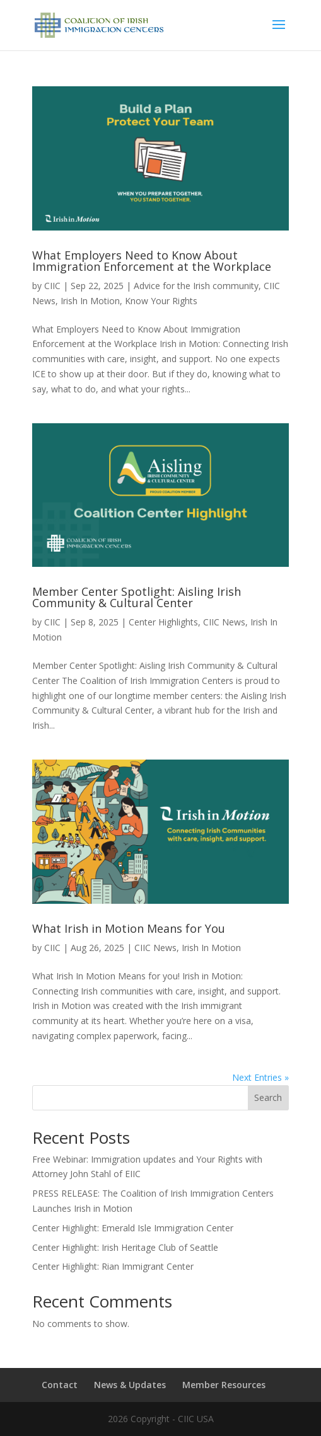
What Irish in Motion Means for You (128, 928)
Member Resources (224, 1385)
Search (268, 1097)
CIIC (52, 286)
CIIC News (224, 622)
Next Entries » (260, 1077)
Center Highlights (163, 622)
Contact (60, 1385)
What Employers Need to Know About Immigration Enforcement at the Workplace (151, 261)
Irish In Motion (90, 301)
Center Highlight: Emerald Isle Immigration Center (132, 1228)
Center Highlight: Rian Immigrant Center (113, 1266)
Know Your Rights (161, 301)
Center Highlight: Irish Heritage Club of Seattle (125, 1247)
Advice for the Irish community (196, 286)
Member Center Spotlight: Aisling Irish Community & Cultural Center (136, 597)
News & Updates (130, 1385)
